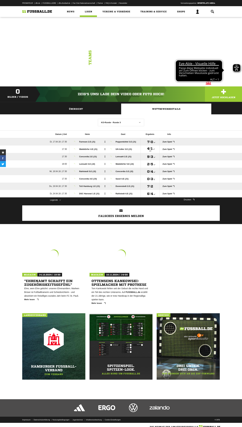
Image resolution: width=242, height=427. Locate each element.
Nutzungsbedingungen (60, 420)
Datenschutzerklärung (41, 420)
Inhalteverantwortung (94, 420)
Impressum (26, 420)
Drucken (189, 199)
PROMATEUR (27, 3)
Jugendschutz (77, 420)
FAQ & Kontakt (111, 3)
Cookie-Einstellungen (113, 420)
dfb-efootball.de (64, 3)
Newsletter (123, 3)
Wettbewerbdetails (166, 109)
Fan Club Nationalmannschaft (84, 3)
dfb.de (37, 3)
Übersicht (76, 109)
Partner (100, 3)
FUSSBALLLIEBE (49, 3)
